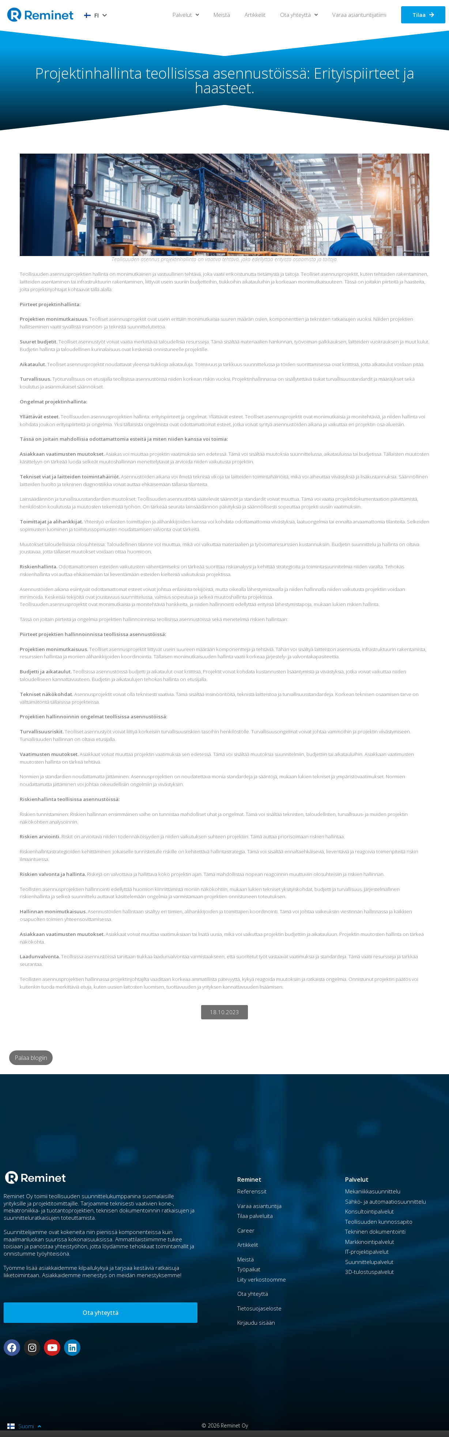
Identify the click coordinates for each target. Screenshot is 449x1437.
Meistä (222, 14)
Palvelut (186, 14)
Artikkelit (255, 14)
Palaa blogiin (31, 1058)
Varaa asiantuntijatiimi (359, 14)
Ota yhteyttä (299, 14)
